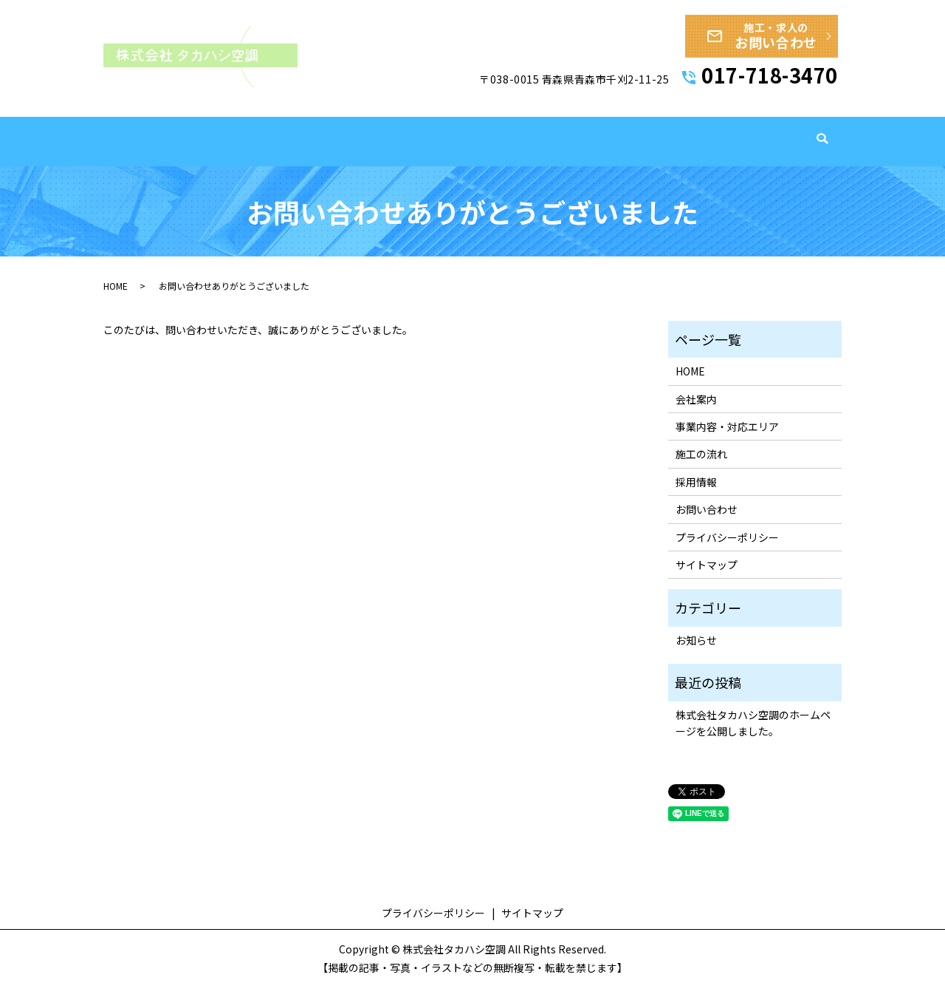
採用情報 (772, 159)
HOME (385, 159)
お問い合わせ (707, 521)
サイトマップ (707, 577)
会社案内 (443, 159)
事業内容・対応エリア (538, 159)
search (822, 161)
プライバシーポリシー (727, 549)
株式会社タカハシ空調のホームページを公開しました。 (753, 734)
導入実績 (708, 159)
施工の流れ (638, 159)
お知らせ (696, 651)
